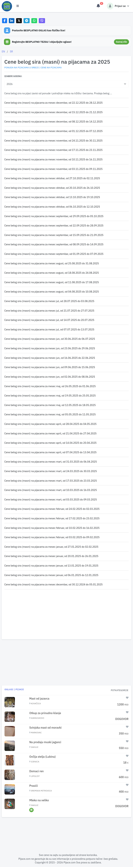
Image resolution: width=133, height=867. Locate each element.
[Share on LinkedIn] (12, 20)
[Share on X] (19, 20)
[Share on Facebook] (4, 20)
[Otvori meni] (18, 6)
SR (11, 51)
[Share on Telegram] (27, 20)
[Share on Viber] (42, 20)
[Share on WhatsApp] (34, 20)
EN (3, 51)
